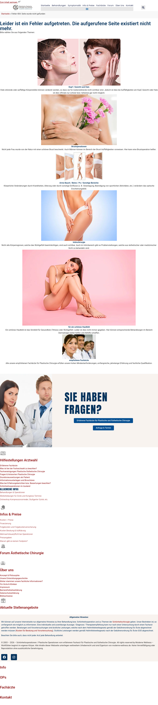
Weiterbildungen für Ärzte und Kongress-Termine (21, 496)
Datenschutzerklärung (9, 593)
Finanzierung (5, 523)
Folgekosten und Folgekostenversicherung (18, 527)
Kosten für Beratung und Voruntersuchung (34, 630)
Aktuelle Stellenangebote (19, 607)
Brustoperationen (79, 146)
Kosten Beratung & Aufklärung (13, 530)
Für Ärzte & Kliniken (8, 584)
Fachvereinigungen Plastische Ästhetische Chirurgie (22, 471)
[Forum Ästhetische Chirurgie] (3, 546)
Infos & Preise (10, 514)
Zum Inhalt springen (10, 2)
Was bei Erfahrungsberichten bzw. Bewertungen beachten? (25, 483)
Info (3, 667)
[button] (87, 9)
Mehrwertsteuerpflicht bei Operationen (16, 534)
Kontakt (130, 5)
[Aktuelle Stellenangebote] (3, 600)
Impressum (5, 587)
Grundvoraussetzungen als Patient (15, 477)
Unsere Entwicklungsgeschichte (14, 578)
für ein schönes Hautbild (79, 327)
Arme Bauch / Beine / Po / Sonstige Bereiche (79, 183)
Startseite (45, 5)
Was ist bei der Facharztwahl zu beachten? (18, 468)
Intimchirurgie (79, 242)
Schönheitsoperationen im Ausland (15, 486)
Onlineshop (5, 499)
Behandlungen (59, 5)
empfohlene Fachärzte (79, 360)
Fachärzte (101, 5)
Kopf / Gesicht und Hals (79, 87)
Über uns (7, 570)
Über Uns (120, 5)
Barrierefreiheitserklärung (11, 590)
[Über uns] (3, 563)
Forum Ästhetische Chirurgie (22, 553)
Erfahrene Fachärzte (8, 465)
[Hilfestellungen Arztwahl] (3, 453)
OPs (3, 677)
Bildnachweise (6, 596)
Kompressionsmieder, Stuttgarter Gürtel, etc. (29, 499)
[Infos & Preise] (3, 507)
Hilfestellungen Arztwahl (18, 460)
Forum (111, 5)
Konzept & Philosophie (10, 575)
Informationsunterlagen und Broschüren (17, 480)
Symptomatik (74, 5)
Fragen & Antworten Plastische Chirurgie (17, 474)
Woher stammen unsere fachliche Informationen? (21, 581)
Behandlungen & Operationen (12, 492)
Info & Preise (88, 5)
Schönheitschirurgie (121, 622)
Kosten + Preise (6, 520)
